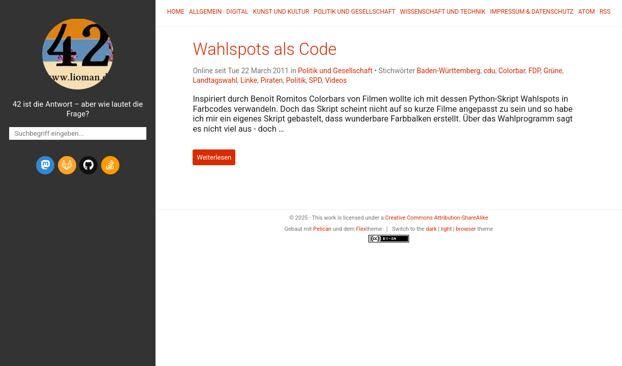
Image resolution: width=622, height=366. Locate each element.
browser (466, 229)
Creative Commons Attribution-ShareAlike (436, 218)
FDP (534, 71)
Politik (296, 80)
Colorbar (512, 71)
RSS (605, 11)
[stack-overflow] (110, 165)
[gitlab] (67, 165)
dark (431, 229)
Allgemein (205, 11)
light (446, 229)
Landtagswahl (215, 80)
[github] (88, 165)
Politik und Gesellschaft (354, 11)
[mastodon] (45, 165)
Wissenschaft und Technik (442, 11)
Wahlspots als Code (264, 49)
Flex (361, 229)
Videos (336, 80)
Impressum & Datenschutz (531, 11)
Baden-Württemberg (448, 71)
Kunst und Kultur (281, 11)
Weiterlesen (214, 157)
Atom (586, 11)
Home (175, 11)
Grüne (552, 71)
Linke (248, 80)
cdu (489, 71)
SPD (315, 80)
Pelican (322, 229)
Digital (237, 11)
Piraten (271, 80)
